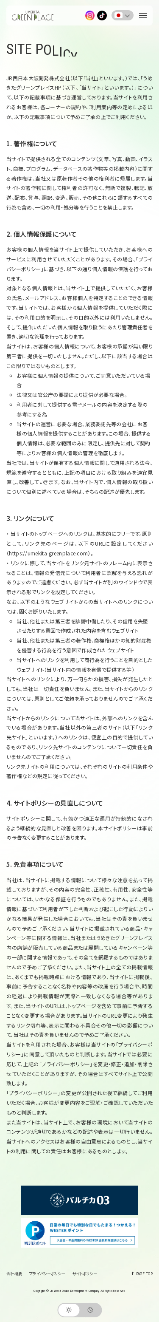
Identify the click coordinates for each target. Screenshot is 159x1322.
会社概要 (14, 1274)
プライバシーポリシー (47, 1274)
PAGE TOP (142, 1274)
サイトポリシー (85, 1274)
